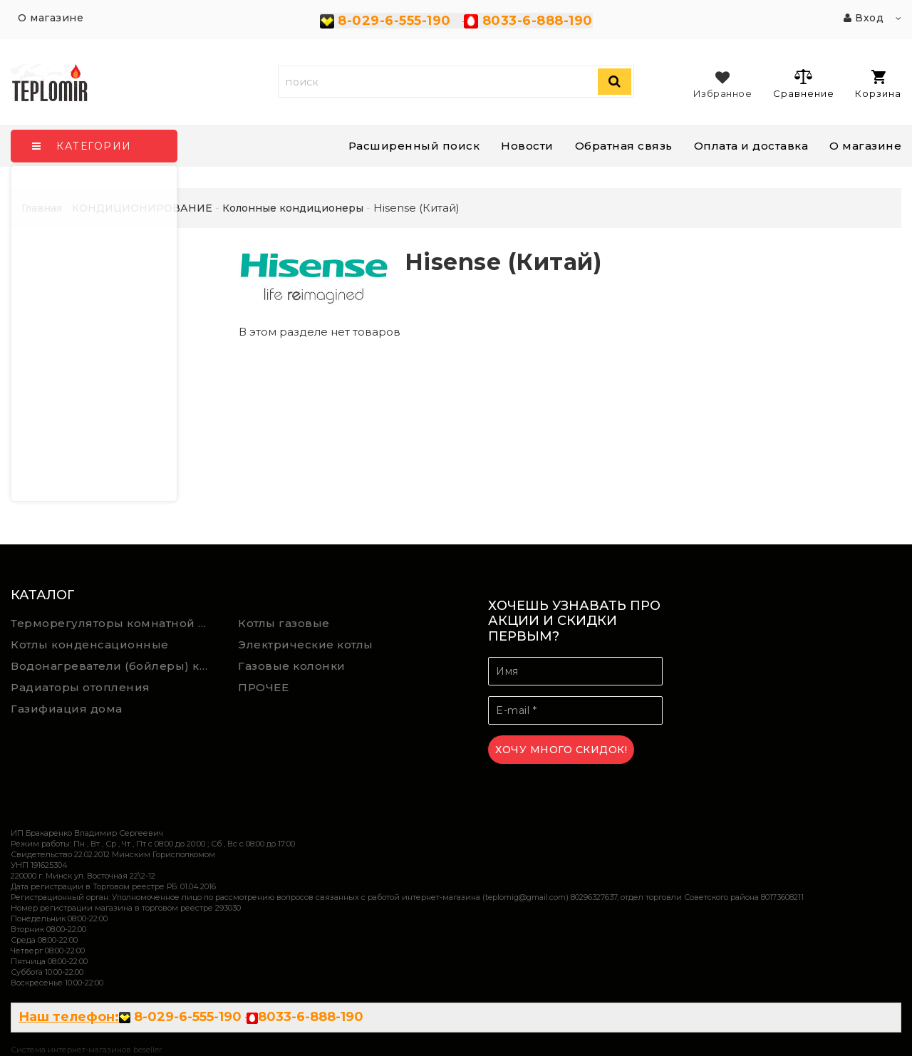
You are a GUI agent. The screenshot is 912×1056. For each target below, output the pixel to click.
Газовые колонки (292, 666)
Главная (41, 208)
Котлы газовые (284, 623)
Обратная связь (624, 145)
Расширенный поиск (414, 145)
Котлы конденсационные (90, 644)
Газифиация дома (67, 708)
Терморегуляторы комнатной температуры (114, 623)
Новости (527, 145)
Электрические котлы (305, 644)
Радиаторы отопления (80, 687)
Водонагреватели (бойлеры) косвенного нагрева (114, 666)
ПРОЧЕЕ (263, 687)
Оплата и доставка (751, 145)
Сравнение (803, 83)
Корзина (878, 84)
